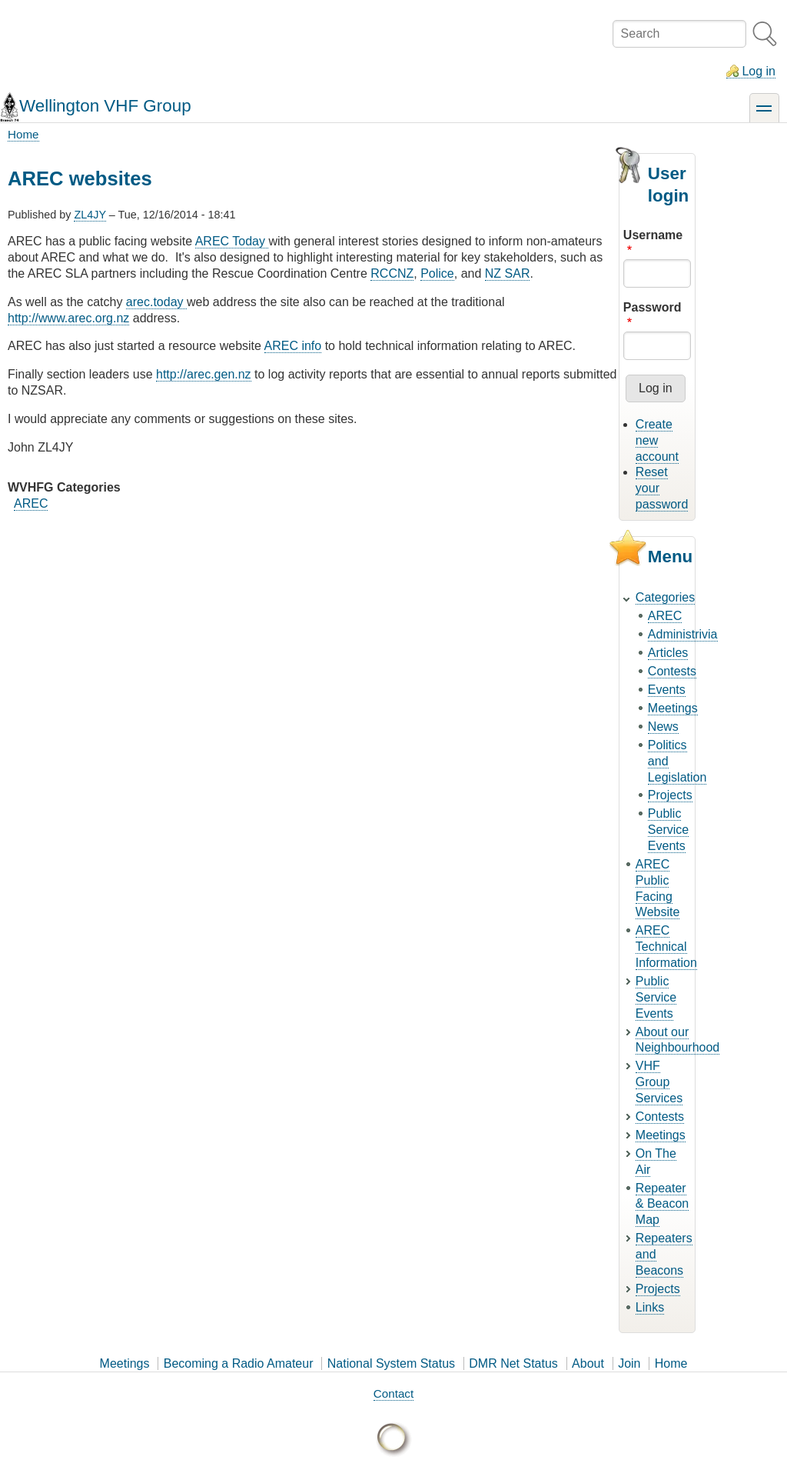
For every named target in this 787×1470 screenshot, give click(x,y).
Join (629, 1363)
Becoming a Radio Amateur (239, 1363)
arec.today (156, 301)
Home (23, 134)
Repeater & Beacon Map (662, 1204)
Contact (393, 1393)
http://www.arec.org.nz (68, 318)
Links (650, 1307)
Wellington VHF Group (105, 105)
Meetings (673, 708)
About (588, 1363)
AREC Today (232, 241)
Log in (758, 71)
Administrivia (683, 634)
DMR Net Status (513, 1363)
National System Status (391, 1363)
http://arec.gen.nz (203, 374)
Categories (665, 597)
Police (437, 273)
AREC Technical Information (666, 946)
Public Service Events (668, 829)
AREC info (293, 345)
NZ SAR (507, 273)
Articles (668, 652)
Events (667, 689)
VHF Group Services (659, 1082)
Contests (672, 671)
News (663, 726)
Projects (670, 795)
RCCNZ (391, 273)
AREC (31, 503)
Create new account (657, 440)
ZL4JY (89, 214)
